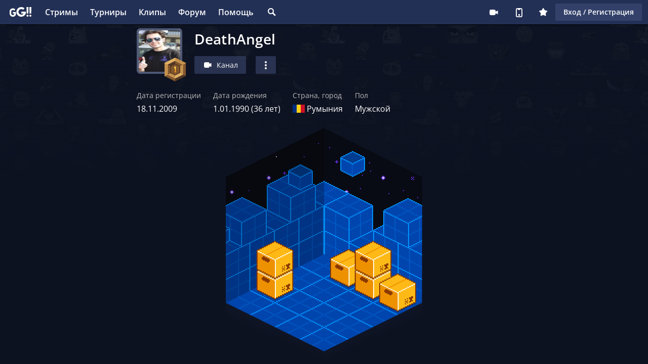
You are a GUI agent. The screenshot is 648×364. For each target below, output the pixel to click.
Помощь (236, 12)
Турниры (108, 12)
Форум (192, 12)
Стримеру (493, 12)
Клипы (152, 12)
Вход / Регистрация (598, 12)
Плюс (543, 12)
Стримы (61, 12)
